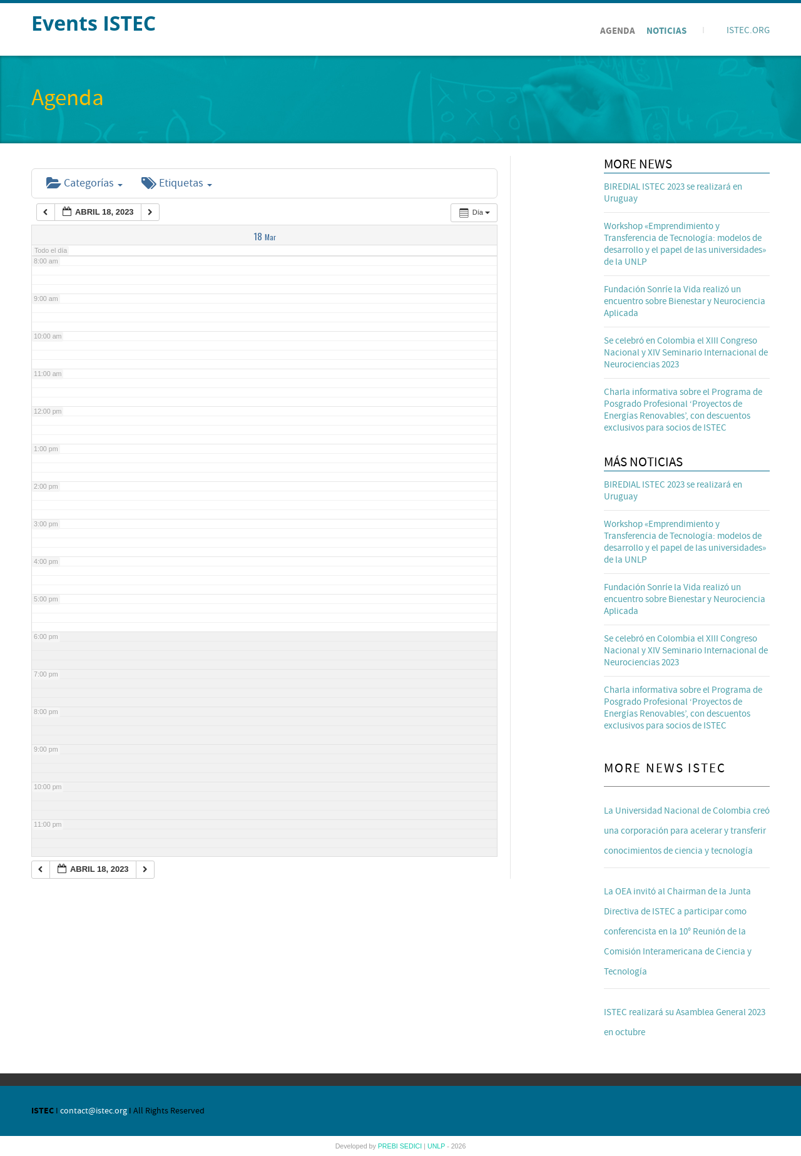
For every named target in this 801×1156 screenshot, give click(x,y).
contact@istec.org (93, 1111)
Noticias (666, 31)
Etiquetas (176, 183)
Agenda (617, 31)
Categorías (84, 183)
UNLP (437, 1146)
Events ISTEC (93, 22)
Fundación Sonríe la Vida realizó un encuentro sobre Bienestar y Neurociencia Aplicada (684, 301)
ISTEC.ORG (748, 30)
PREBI (389, 1146)
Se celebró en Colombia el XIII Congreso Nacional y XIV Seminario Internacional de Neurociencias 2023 (686, 353)
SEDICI (412, 1146)
